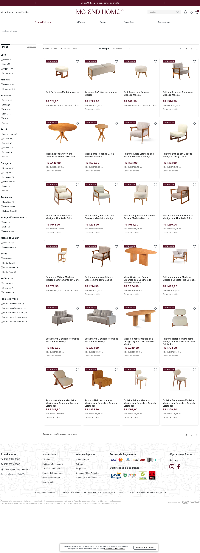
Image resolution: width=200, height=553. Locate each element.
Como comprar (82, 459)
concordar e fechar (145, 547)
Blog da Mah (47, 482)
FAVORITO (77, 61)
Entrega (79, 464)
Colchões (129, 22)
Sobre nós (47, 459)
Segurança (81, 468)
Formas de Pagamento (52, 473)
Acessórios (164, 22)
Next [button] (164, 3)
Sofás (103, 22)
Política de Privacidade (52, 464)
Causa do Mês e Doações (87, 473)
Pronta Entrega (43, 22)
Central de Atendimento (86, 477)
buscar (178, 12)
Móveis (81, 22)
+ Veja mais (5, 123)
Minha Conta (7, 12)
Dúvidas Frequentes (51, 477)
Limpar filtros (31, 47)
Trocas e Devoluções (52, 468)
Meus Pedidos (22, 12)
